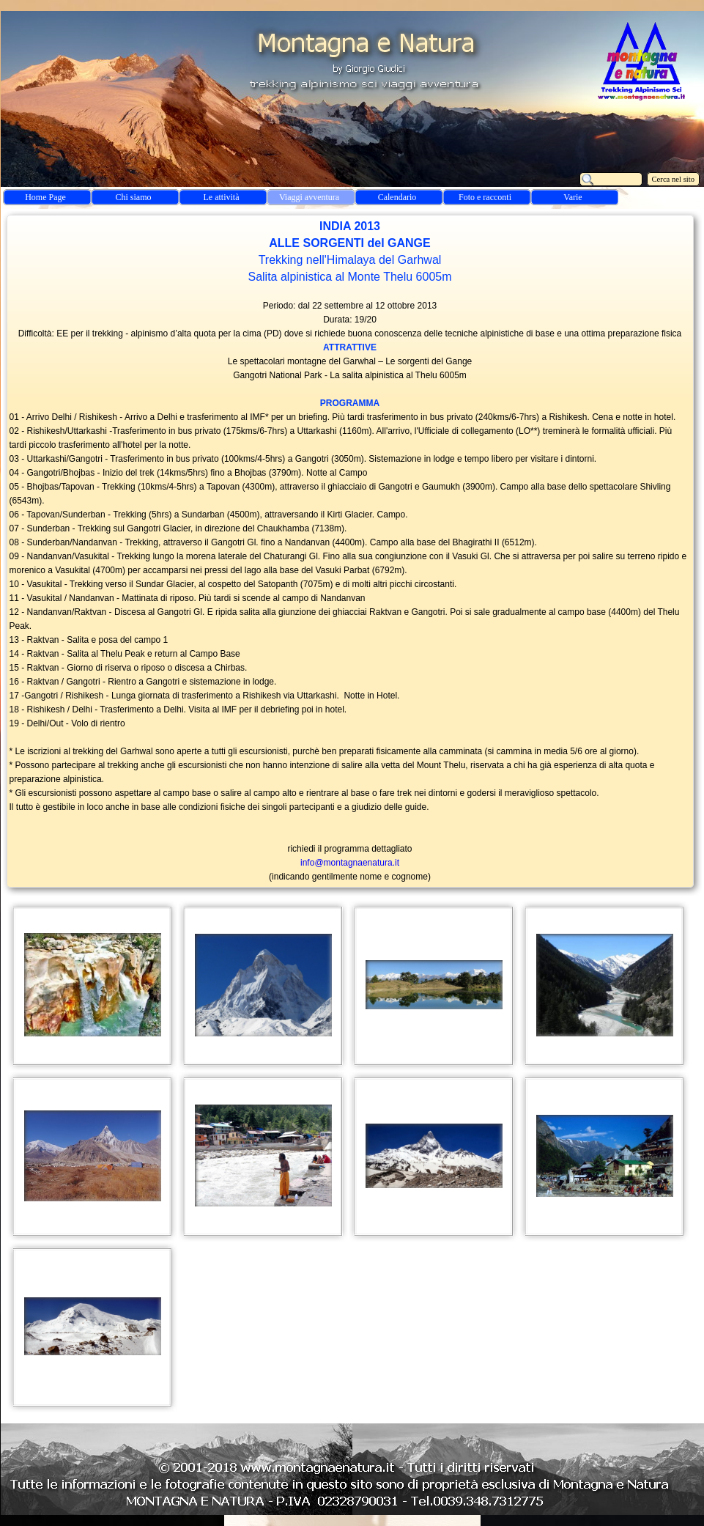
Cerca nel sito (673, 179)
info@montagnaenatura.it (349, 863)
